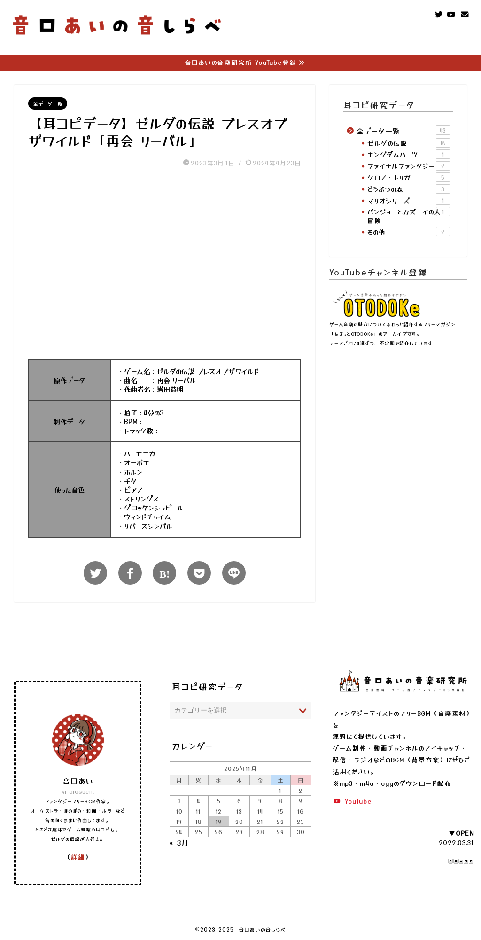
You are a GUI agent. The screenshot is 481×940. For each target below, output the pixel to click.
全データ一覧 (47, 104)
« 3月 (179, 843)
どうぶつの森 (408, 189)
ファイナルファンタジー (408, 166)
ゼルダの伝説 (408, 143)
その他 (408, 231)
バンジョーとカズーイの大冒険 (408, 216)
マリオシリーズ (408, 200)
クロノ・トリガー (408, 177)
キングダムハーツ (408, 154)
